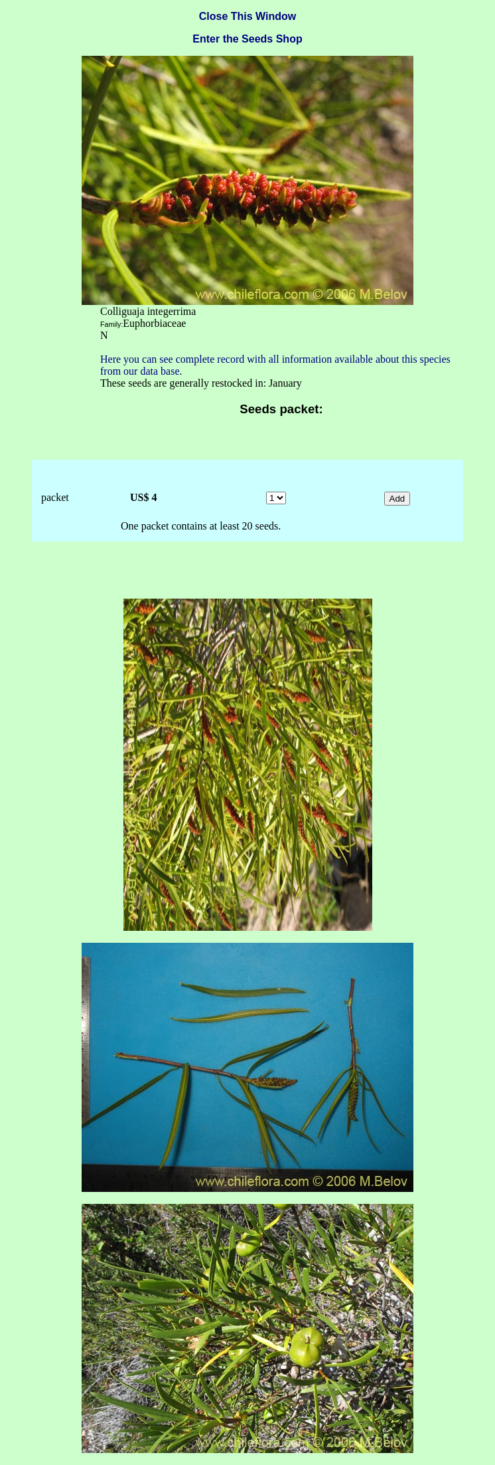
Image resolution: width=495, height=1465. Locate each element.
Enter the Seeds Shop (247, 39)
